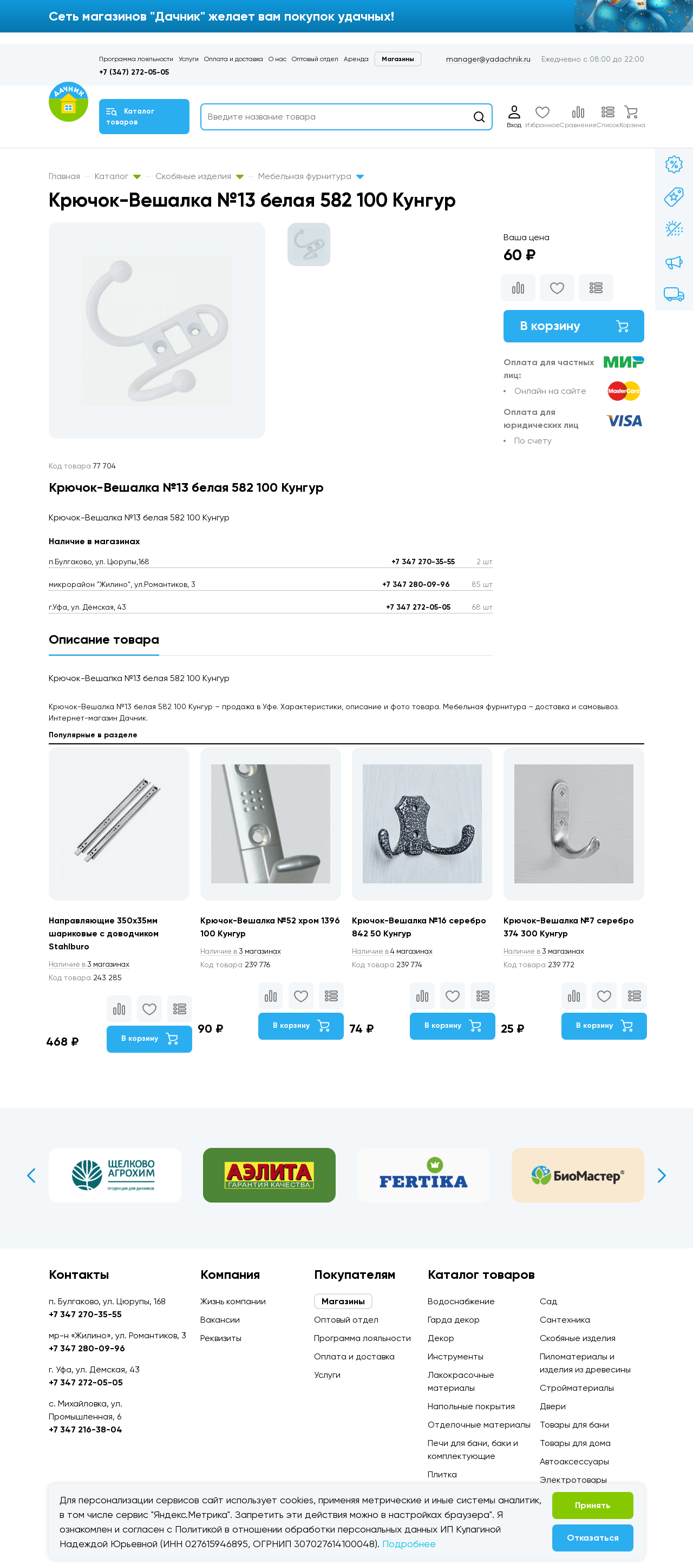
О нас (277, 59)
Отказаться (593, 1538)
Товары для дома (575, 1443)
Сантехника (565, 1320)
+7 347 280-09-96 (416, 584)
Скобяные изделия (199, 176)
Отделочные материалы (479, 1424)
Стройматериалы (577, 1388)
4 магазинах (394, 951)
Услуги (189, 59)
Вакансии (220, 1320)
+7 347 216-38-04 (85, 1429)
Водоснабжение (461, 1301)
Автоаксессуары (574, 1461)
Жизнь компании (233, 1301)
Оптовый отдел (315, 59)
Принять (593, 1505)
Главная (64, 176)
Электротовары (573, 1480)
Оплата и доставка (233, 59)
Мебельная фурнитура (311, 176)
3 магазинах (91, 964)
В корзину (574, 326)
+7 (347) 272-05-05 (134, 72)
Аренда (356, 59)
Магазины (398, 59)
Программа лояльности (136, 59)
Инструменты (455, 1356)
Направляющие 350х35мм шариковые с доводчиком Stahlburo (104, 933)
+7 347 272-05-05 (418, 607)
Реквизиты (220, 1338)
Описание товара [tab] (104, 639)
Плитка (442, 1474)
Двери (553, 1406)
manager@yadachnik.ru (488, 59)
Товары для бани (574, 1424)
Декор (441, 1338)
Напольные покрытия (471, 1406)
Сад (548, 1301)
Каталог (118, 176)
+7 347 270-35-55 (423, 561)
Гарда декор (454, 1320)
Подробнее (409, 1543)
